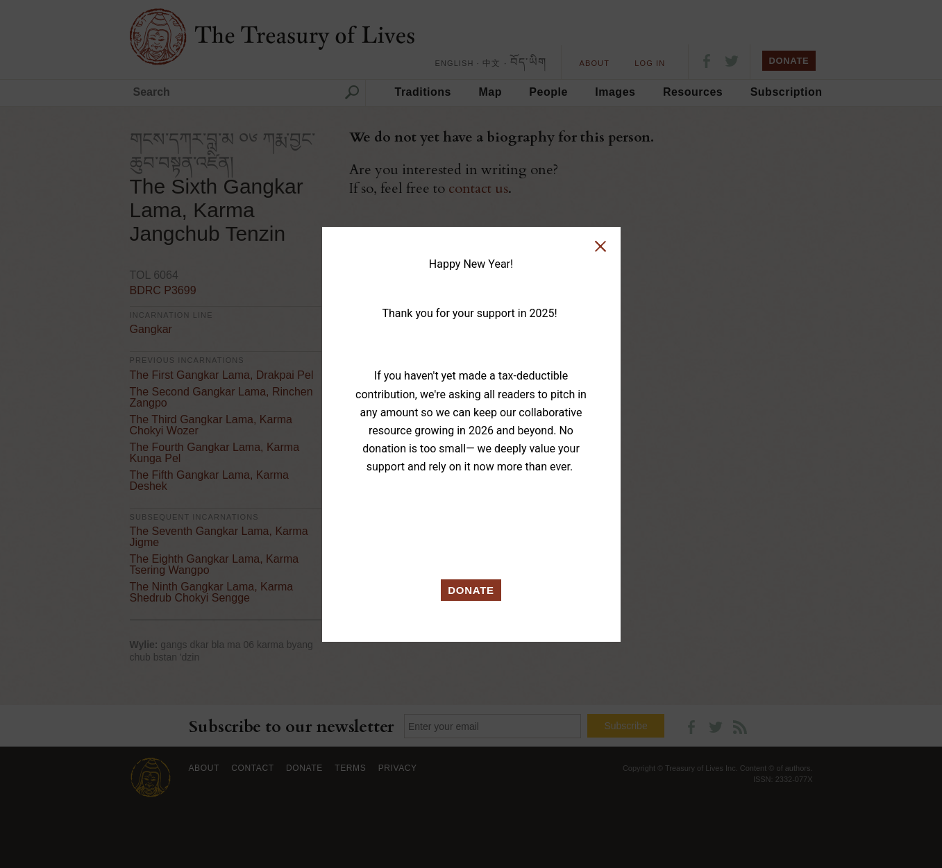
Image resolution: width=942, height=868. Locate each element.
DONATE (471, 590)
